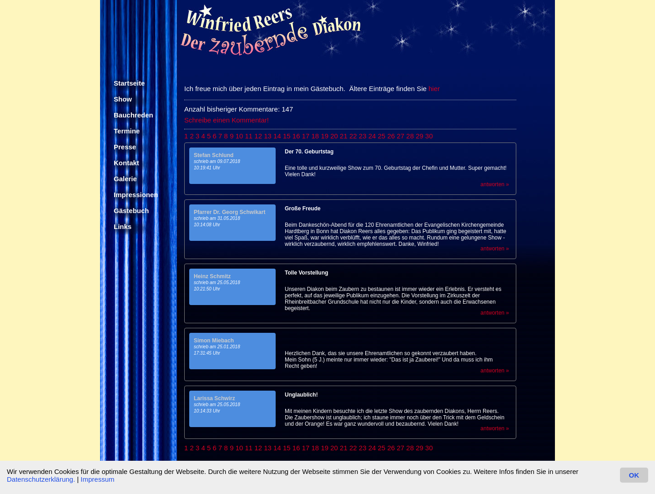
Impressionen (136, 195)
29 (419, 136)
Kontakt (126, 163)
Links (122, 226)
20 (334, 136)
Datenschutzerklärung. (41, 479)
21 (344, 136)
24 (372, 136)
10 (239, 136)
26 (391, 136)
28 (410, 136)
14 (277, 136)
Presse (125, 147)
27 (400, 136)
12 (258, 136)
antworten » (494, 184)
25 (382, 136)
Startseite (129, 83)
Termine (127, 131)
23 (363, 136)
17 (306, 136)
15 (287, 136)
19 (324, 136)
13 (268, 136)
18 (315, 136)
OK (634, 475)
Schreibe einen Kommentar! (226, 120)
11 (249, 136)
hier (434, 88)
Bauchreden (133, 115)
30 (429, 136)
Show (123, 99)
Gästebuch (131, 210)
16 (296, 136)
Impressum (97, 479)
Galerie (125, 179)
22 (353, 136)
